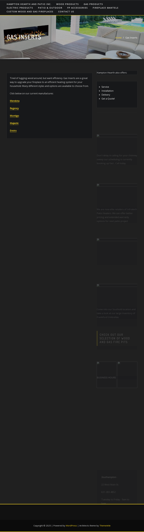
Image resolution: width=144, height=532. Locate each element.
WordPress (71, 525)
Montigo (14, 123)
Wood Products (67, 4)
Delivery (106, 97)
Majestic (14, 130)
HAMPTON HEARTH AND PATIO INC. (29, 4)
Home (118, 38)
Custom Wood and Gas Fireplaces (30, 11)
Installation (107, 93)
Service (105, 89)
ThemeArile (105, 525)
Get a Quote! (108, 101)
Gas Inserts (131, 38)
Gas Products (93, 4)
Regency (14, 115)
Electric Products (20, 7)
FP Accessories (77, 7)
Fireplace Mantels (105, 7)
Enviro (13, 138)
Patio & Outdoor (50, 7)
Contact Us (66, 11)
